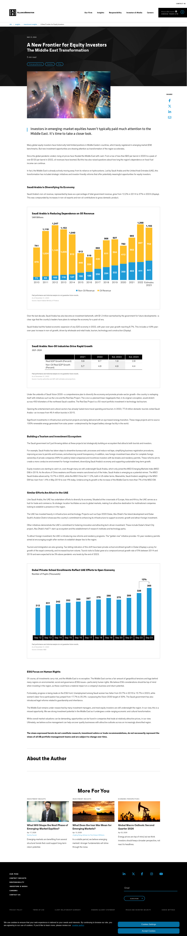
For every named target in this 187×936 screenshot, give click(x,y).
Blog (59, 64)
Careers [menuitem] (14, 890)
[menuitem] (88, 13)
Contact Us (181, 4)
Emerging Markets (35, 64)
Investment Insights (30, 24)
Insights (17, 24)
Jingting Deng (77, 835)
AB (11, 24)
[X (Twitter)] (135, 874)
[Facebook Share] (169, 101)
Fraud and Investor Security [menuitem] (138, 910)
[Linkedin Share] (169, 112)
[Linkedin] (125, 874)
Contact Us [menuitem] (15, 895)
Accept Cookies (148, 931)
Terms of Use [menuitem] (38, 910)
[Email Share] (169, 117)
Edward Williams (98, 835)
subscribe (136, 898)
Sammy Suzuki (32, 835)
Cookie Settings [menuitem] (168, 910)
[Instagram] (153, 874)
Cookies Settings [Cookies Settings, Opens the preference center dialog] (148, 924)
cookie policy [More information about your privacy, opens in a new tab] (78, 925)
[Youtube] (162, 874)
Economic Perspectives (128, 799)
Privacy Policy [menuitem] (16, 910)
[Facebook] (144, 874)
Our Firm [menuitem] (14, 874)
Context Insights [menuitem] (18, 878)
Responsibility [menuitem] (17, 882)
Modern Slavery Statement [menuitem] (103, 910)
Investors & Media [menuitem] (19, 886)
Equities (50, 64)
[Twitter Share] (169, 106)
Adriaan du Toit (88, 835)
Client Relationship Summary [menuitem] (68, 910)
